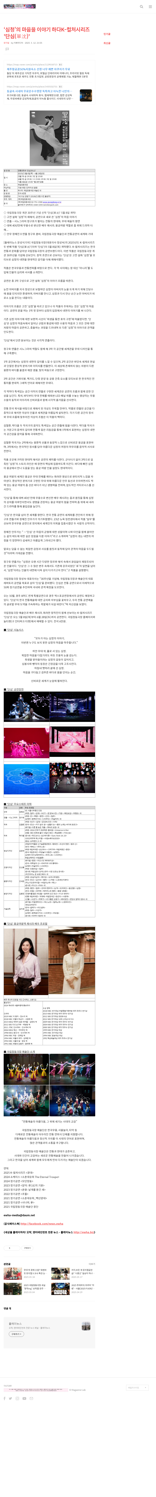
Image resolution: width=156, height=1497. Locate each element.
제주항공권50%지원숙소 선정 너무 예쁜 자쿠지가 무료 (38, 69)
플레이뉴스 (15, 1324)
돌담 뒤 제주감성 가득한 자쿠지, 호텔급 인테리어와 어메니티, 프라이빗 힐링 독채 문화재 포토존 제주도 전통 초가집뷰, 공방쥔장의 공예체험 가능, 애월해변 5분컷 (48, 74)
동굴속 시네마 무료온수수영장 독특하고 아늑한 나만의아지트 (39, 91)
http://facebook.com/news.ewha (42, 1224)
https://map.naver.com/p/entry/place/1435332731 (32, 86)
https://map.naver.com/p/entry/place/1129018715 (32, 64)
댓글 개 (7, 1308)
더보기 (92, 1264)
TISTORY (8, 1385)
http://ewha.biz (84, 1232)
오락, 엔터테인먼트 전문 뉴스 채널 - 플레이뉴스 (29, 1327)
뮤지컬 (6, 42)
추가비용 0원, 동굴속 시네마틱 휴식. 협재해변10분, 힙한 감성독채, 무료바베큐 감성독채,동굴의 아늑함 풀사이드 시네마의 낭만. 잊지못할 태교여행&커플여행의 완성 (39, 96)
